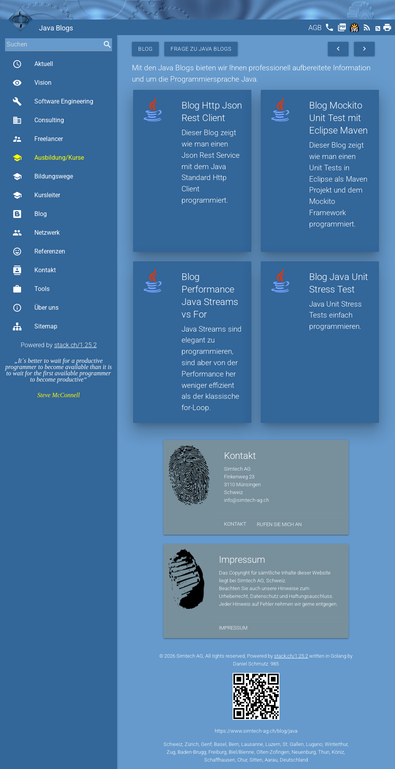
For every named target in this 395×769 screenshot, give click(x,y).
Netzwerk (36, 232)
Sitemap (34, 326)
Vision (32, 82)
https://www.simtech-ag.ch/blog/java (256, 731)
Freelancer (37, 139)
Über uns (35, 307)
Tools (31, 289)
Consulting (38, 120)
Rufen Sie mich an (279, 524)
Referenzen (38, 251)
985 (274, 664)
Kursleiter (36, 195)
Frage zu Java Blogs (201, 49)
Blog (29, 214)
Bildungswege (42, 176)
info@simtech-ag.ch (246, 500)
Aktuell (32, 64)
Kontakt (34, 270)
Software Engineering (52, 101)
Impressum (233, 628)
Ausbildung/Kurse (48, 157)
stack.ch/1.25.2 (75, 345)
